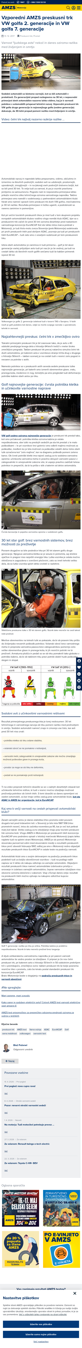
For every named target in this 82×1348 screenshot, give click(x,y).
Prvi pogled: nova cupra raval (19, 1086)
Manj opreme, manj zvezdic (15, 995)
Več (6, 1093)
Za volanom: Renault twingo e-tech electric (27, 1144)
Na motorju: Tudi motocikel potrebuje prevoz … (29, 1124)
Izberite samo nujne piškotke (41, 1334)
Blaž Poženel (20, 1045)
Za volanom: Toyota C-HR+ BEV (21, 1163)
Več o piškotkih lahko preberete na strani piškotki (43, 1314)
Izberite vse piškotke (41, 1324)
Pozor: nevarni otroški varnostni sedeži (25, 1105)
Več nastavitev (41, 1341)
